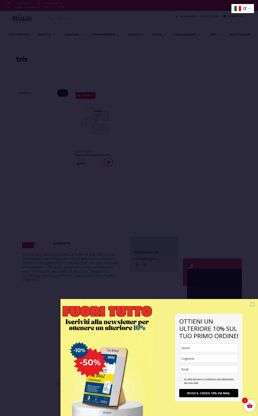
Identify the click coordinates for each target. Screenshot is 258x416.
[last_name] (208, 358)
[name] (208, 348)
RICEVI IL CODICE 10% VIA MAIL (208, 393)
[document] (129, 208)
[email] (208, 369)
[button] (252, 304)
